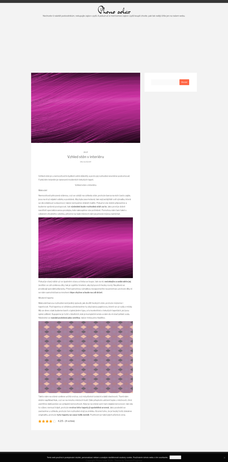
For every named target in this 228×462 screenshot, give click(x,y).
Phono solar (114, 18)
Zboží (85, 159)
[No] (224, 457)
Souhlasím (175, 457)
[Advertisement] (114, 52)
